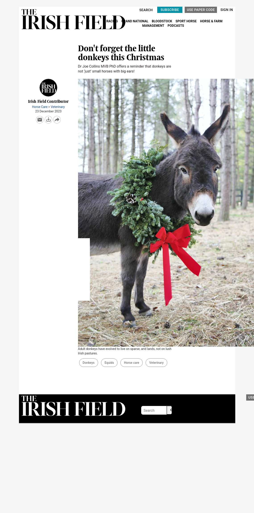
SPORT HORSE (186, 21)
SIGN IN (226, 10)
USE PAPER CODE (201, 10)
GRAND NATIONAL (135, 21)
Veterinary (58, 107)
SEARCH (146, 10)
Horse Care (40, 107)
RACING (112, 21)
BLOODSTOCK (162, 21)
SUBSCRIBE (170, 10)
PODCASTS (176, 25)
